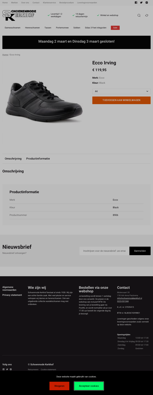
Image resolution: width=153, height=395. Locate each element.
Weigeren (59, 386)
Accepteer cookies (89, 386)
